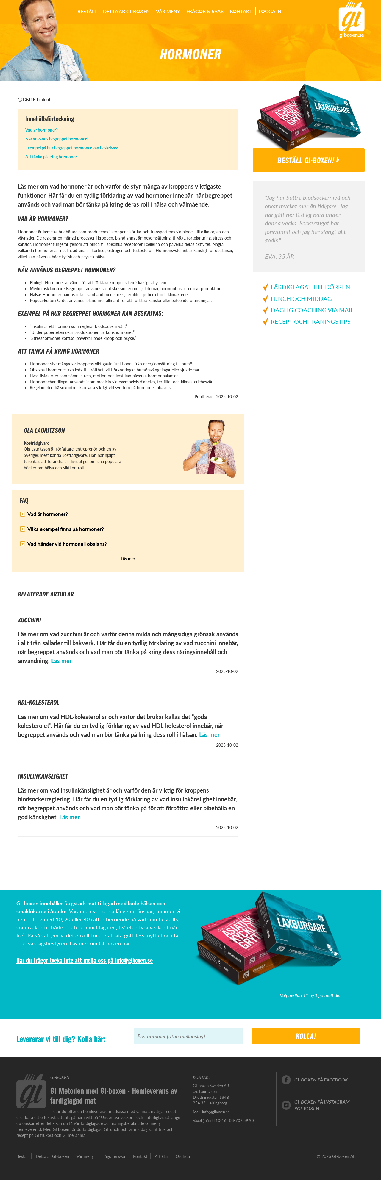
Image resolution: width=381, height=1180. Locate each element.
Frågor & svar (205, 11)
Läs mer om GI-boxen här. (100, 943)
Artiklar (161, 1156)
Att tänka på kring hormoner (51, 157)
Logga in (270, 11)
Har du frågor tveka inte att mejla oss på (65, 960)
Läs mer (128, 559)
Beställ (87, 11)
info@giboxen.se (134, 960)
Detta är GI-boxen (126, 11)
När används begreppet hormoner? (56, 139)
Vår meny (168, 11)
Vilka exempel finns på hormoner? (65, 528)
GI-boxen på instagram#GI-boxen (322, 1105)
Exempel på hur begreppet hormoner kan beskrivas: (71, 148)
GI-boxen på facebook (321, 1079)
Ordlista (183, 1156)
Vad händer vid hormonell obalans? (67, 543)
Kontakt (241, 11)
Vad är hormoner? (41, 130)
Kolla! (306, 1036)
